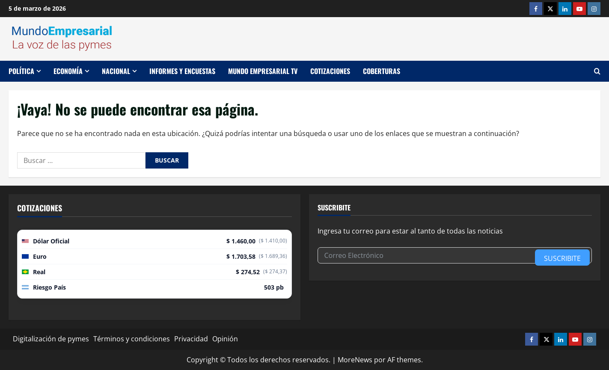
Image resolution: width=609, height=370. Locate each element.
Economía (68, 71)
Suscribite (562, 258)
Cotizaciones (330, 71)
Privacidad (191, 338)
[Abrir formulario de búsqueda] (597, 71)
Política (21, 71)
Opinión (225, 338)
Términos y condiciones (131, 338)
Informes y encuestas (182, 71)
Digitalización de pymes (51, 338)
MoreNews (355, 359)
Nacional (116, 71)
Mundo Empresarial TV (262, 71)
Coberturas (381, 71)
